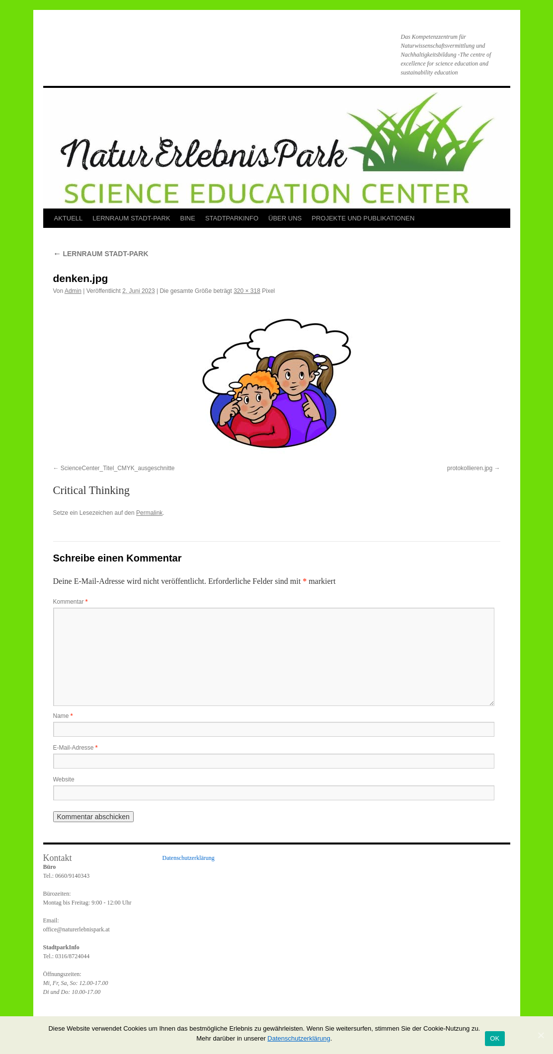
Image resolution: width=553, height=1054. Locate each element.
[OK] (541, 1035)
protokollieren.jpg (469, 468)
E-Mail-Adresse (75, 747)
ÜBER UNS (285, 218)
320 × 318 (247, 290)
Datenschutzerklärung (188, 857)
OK (494, 1038)
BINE (187, 218)
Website (64, 779)
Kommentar (70, 601)
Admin (73, 290)
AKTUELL (68, 218)
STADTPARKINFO (231, 218)
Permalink (149, 512)
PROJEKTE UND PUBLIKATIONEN (363, 218)
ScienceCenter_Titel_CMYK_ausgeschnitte (118, 468)
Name (63, 715)
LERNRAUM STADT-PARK (131, 218)
